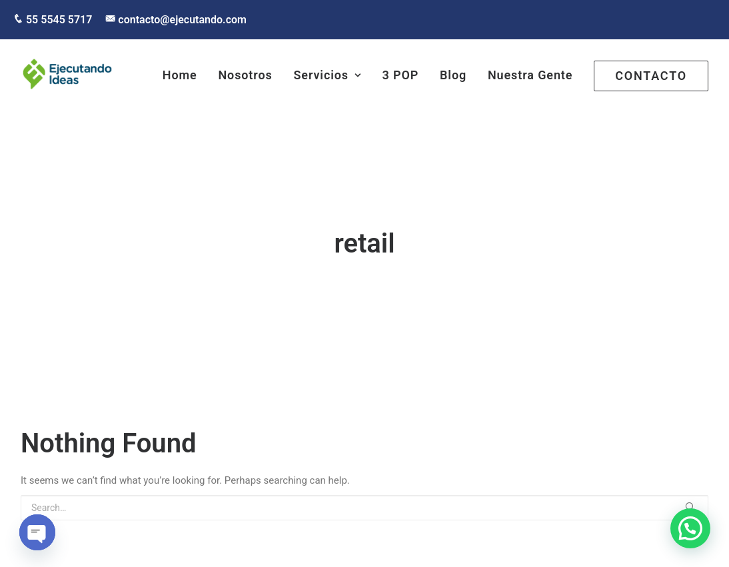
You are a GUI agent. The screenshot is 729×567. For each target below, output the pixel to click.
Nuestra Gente (530, 75)
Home (180, 75)
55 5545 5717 (57, 19)
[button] (690, 528)
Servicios (327, 75)
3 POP (400, 75)
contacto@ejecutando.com (181, 19)
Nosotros (245, 75)
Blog (453, 75)
